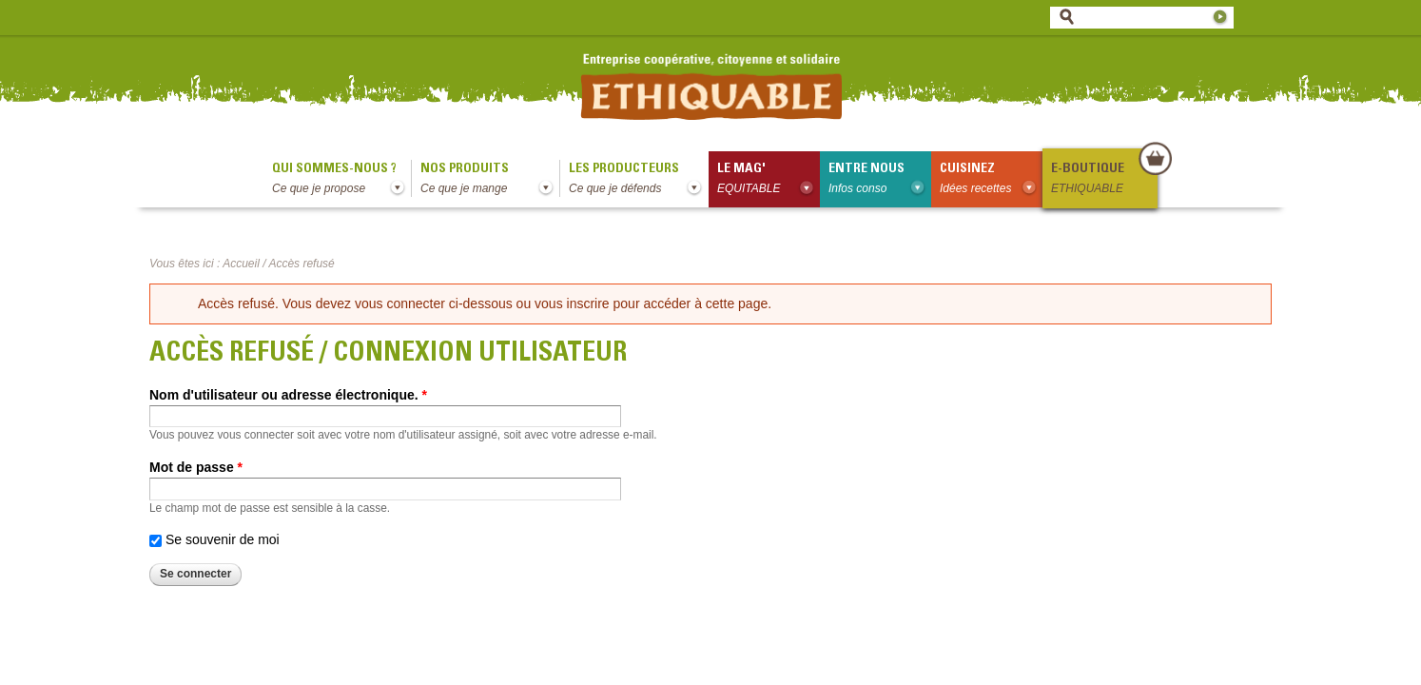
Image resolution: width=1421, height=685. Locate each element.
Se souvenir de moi (222, 539)
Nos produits (489, 180)
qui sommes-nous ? (341, 180)
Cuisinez (991, 180)
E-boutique (1103, 180)
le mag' (768, 180)
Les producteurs (639, 180)
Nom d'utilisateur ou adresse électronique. (288, 394)
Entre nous (879, 180)
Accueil (241, 263)
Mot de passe (196, 467)
